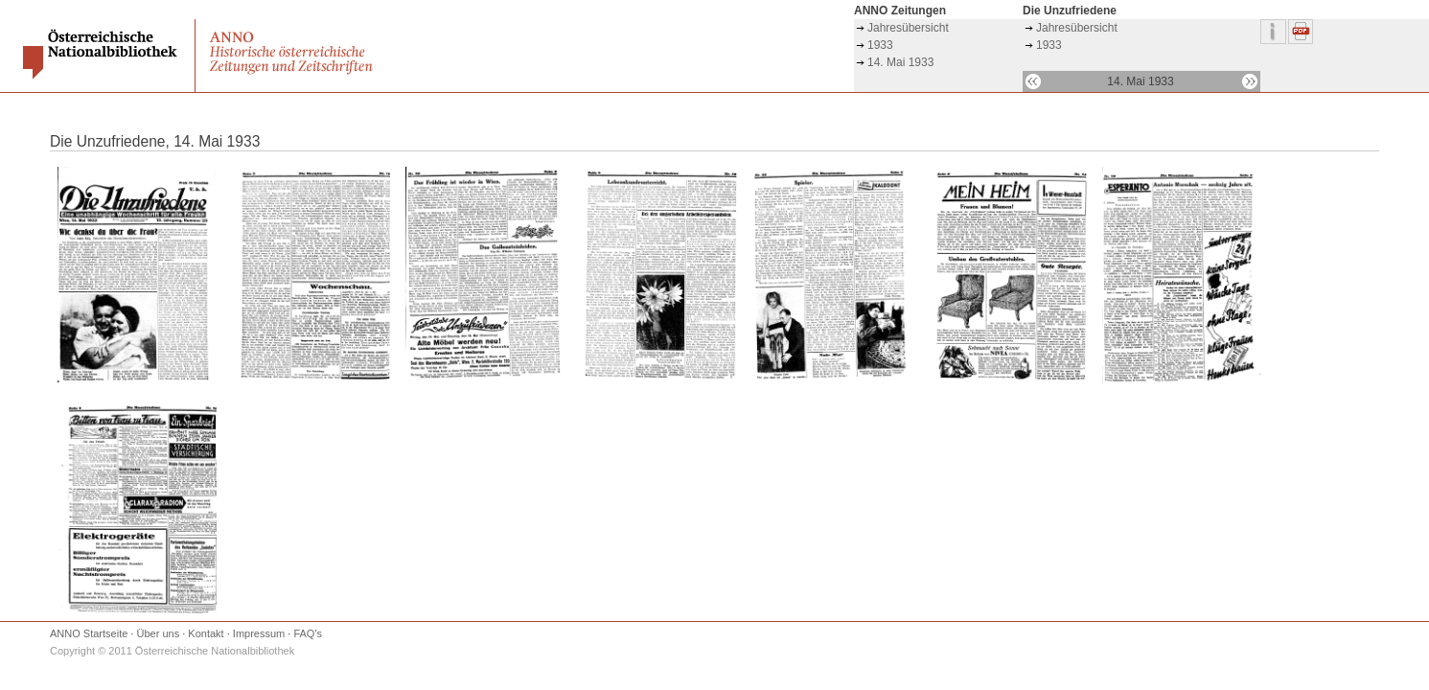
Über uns (158, 633)
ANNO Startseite (88, 633)
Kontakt (205, 633)
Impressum (259, 633)
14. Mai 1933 (900, 62)
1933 (880, 45)
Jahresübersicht (908, 27)
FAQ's (307, 633)
